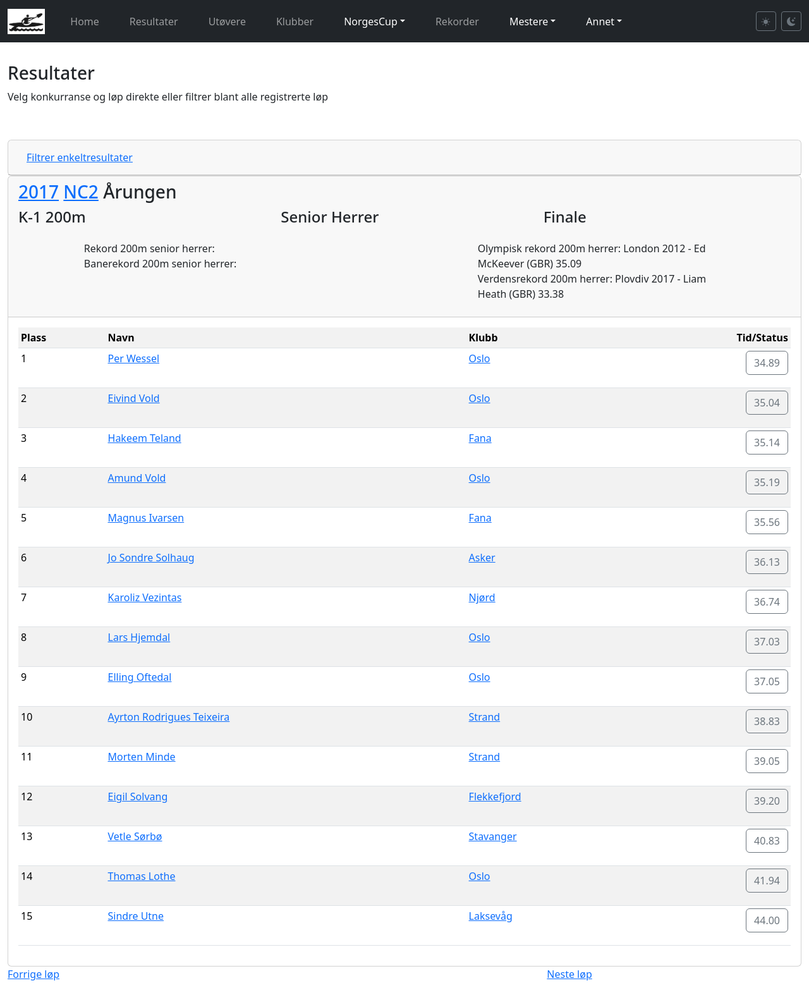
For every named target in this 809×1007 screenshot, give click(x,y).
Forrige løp (33, 974)
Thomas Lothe (142, 876)
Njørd (482, 597)
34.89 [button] (767, 363)
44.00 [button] (767, 920)
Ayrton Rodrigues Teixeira (169, 717)
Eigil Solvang (138, 796)
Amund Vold (137, 478)
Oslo (479, 358)
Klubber (294, 21)
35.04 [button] (767, 403)
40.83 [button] (767, 841)
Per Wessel (134, 358)
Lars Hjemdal (139, 637)
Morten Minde (142, 757)
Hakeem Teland (144, 438)
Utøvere (227, 21)
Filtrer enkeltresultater (80, 157)
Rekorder (457, 21)
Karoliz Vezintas (145, 597)
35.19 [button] (767, 482)
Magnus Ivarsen (146, 518)
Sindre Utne (136, 916)
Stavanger (493, 836)
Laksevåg (491, 916)
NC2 (81, 192)
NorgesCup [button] (371, 21)
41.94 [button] (767, 881)
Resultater (154, 21)
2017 (38, 192)
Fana (480, 438)
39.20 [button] (767, 801)
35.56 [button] (767, 522)
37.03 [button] (767, 642)
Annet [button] (600, 21)
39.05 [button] (767, 761)
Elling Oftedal (140, 677)
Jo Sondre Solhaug (151, 558)
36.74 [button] (767, 602)
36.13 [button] (767, 562)
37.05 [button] (767, 681)
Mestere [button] (528, 21)
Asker (482, 558)
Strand (485, 717)
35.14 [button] (767, 442)
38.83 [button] (767, 721)
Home (84, 21)
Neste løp (569, 974)
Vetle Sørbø (135, 836)
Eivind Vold (134, 398)
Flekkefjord (495, 796)
